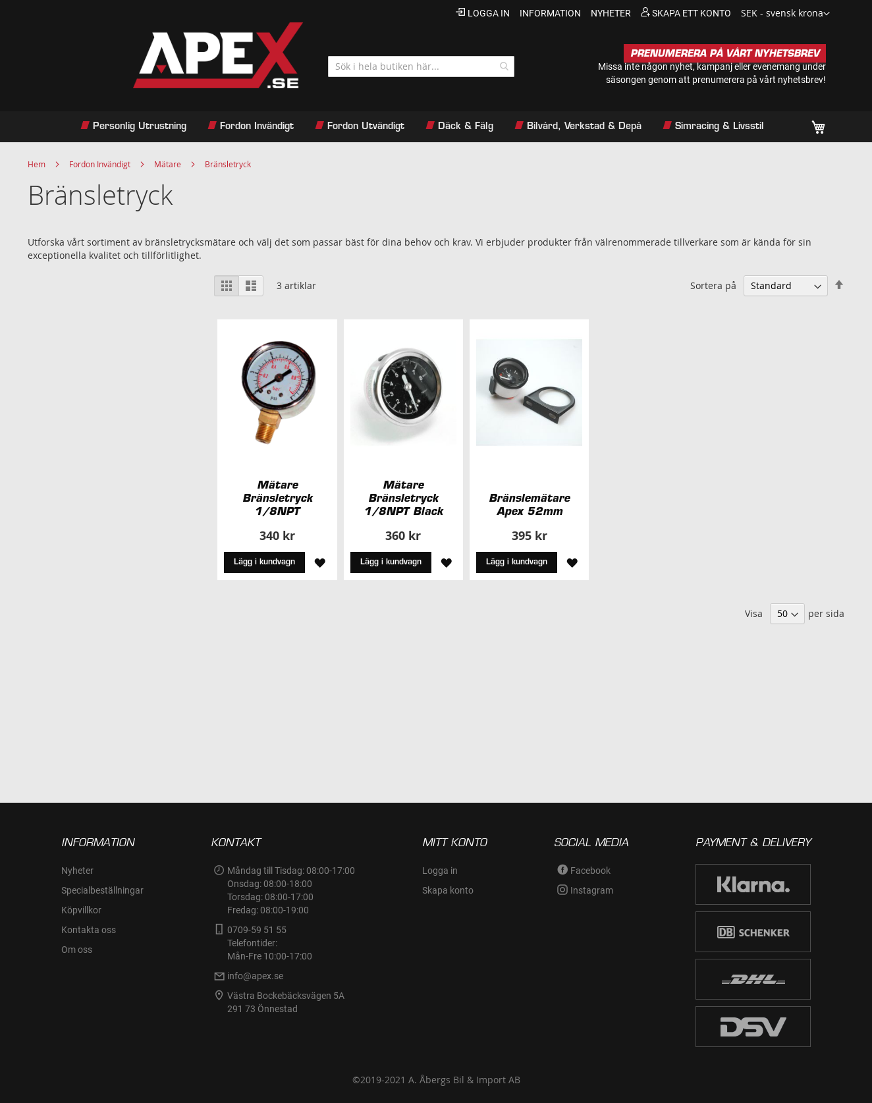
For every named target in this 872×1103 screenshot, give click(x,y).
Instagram (591, 890)
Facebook (590, 870)
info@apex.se (255, 976)
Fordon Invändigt (99, 164)
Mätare (167, 164)
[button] (785, 14)
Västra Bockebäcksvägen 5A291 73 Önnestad (285, 1002)
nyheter (611, 13)
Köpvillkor (81, 910)
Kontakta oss (88, 930)
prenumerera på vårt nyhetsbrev (757, 79)
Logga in (489, 13)
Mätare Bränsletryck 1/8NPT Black (403, 498)
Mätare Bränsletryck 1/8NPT (277, 498)
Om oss (76, 949)
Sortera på (713, 285)
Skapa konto (448, 890)
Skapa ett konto (691, 13)
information (550, 13)
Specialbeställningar (102, 890)
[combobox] (421, 66)
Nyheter (77, 870)
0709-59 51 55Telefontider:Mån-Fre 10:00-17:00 (269, 943)
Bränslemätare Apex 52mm (529, 504)
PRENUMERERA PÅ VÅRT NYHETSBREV (724, 53)
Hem (36, 164)
